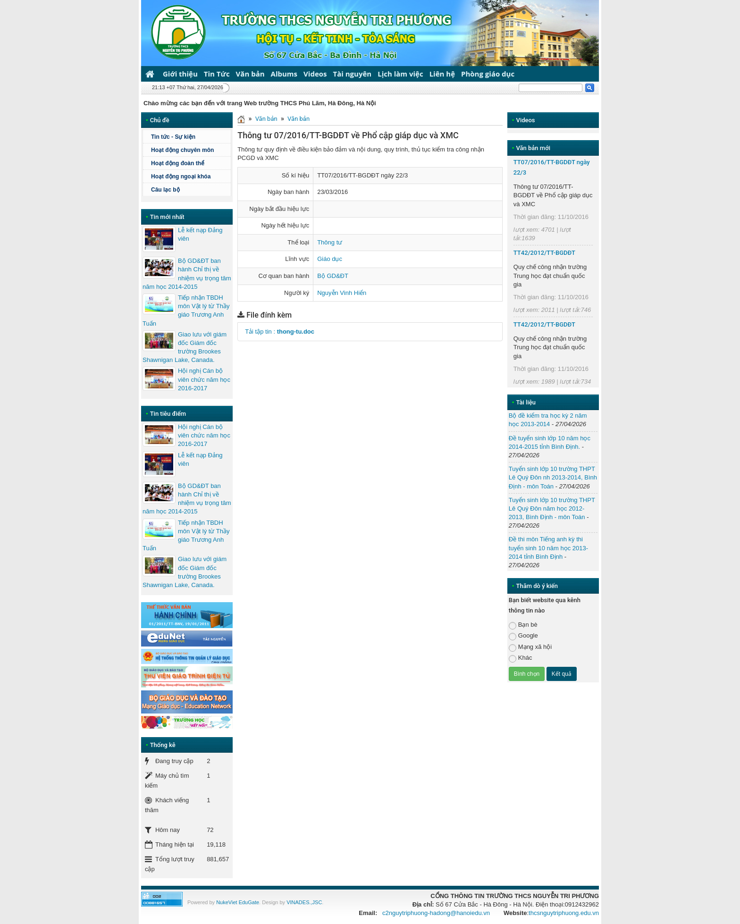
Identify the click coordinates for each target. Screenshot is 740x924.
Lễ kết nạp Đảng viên (200, 234)
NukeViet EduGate (237, 902)
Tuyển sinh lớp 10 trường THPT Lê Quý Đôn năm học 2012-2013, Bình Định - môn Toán (552, 508)
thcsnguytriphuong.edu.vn (564, 912)
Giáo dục (329, 258)
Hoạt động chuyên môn (182, 150)
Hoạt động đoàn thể (177, 163)
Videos (315, 73)
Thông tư (329, 242)
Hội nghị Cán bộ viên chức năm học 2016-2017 (204, 379)
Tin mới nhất (167, 216)
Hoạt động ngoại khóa (180, 176)
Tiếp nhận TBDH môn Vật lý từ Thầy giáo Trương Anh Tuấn (186, 310)
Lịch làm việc (400, 73)
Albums (284, 73)
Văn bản (250, 73)
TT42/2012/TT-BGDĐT (544, 252)
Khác (520, 658)
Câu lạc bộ (165, 189)
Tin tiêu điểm (168, 413)
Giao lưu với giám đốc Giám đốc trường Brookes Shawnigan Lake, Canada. (185, 347)
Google (523, 636)
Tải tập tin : (279, 331)
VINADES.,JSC (304, 902)
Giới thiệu (180, 73)
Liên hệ (442, 73)
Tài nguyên (352, 73)
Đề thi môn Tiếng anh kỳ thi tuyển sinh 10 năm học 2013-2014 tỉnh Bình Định (548, 548)
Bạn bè (523, 625)
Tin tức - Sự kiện (173, 137)
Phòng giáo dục (487, 73)
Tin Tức (217, 73)
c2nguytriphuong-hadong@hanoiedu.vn (436, 912)
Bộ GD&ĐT (332, 275)
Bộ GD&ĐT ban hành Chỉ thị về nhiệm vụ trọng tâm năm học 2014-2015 (187, 273)
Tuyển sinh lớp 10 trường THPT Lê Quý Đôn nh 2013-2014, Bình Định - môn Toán (553, 477)
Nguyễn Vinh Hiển (341, 292)
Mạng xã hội (530, 647)
